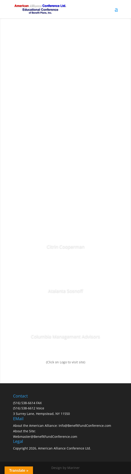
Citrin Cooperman (66, 247)
